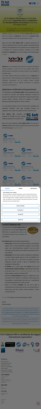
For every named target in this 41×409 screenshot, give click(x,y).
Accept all (20, 214)
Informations (33, 188)
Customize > (20, 210)
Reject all (20, 219)
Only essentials (20, 205)
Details (20, 188)
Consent (7, 188)
